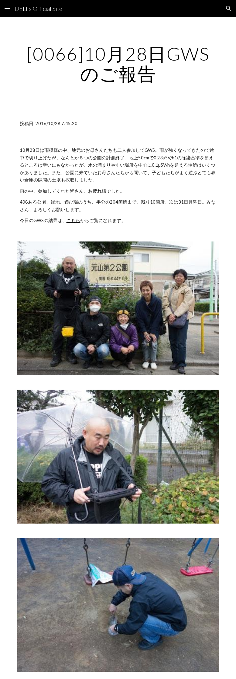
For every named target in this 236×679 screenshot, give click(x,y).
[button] (7, 8)
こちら (73, 220)
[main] (118, 63)
